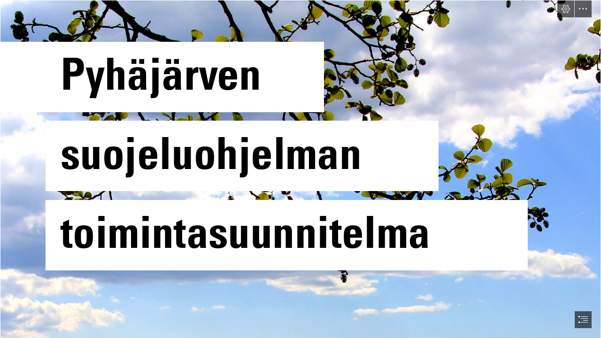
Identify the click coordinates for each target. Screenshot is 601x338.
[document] (300, 169)
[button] (565, 8)
